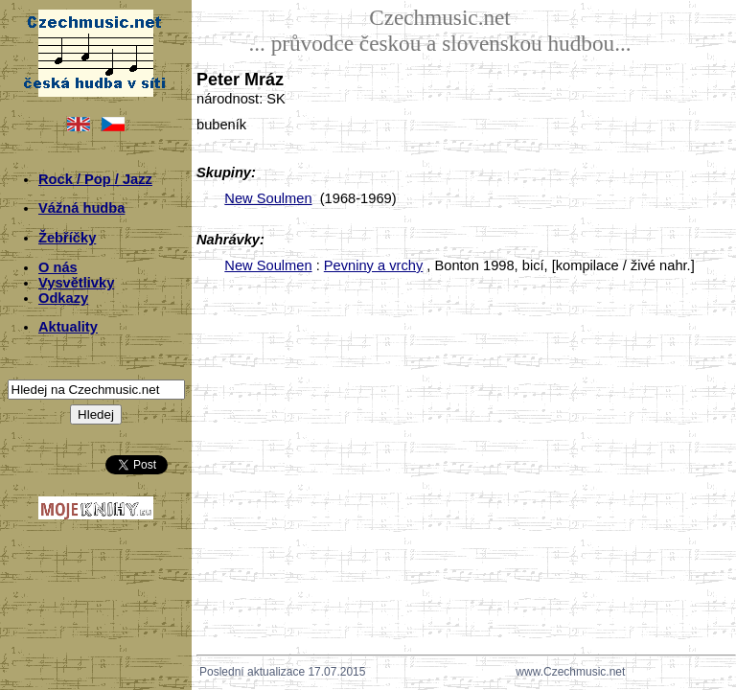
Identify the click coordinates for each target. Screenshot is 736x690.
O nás (58, 267)
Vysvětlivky (76, 282)
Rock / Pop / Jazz (95, 179)
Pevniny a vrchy (373, 265)
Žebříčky (67, 237)
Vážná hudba (81, 208)
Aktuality (68, 326)
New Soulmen (267, 198)
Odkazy (63, 298)
